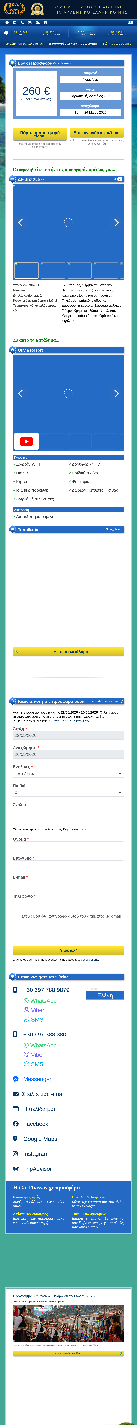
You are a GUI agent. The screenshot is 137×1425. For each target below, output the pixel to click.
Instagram (31, 1154)
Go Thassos (19, 33)
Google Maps (35, 1139)
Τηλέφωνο (24, 896)
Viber (34, 1010)
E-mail (20, 877)
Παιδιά (19, 785)
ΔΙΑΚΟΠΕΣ (84, 33)
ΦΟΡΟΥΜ (117, 33)
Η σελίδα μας (35, 1109)
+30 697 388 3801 (41, 1034)
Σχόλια (19, 804)
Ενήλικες (23, 766)
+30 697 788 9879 (41, 990)
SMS (33, 1019)
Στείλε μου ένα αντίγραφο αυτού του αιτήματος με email (71, 916)
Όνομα (21, 839)
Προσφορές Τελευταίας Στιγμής (73, 43)
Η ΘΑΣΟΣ (52, 33)
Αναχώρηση (26, 747)
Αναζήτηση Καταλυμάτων (25, 43)
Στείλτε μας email (39, 1094)
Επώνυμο (23, 858)
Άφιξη (20, 728)
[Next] (116, 222)
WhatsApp (40, 1001)
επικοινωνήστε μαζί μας (71, 720)
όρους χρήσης (89, 959)
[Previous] (21, 222)
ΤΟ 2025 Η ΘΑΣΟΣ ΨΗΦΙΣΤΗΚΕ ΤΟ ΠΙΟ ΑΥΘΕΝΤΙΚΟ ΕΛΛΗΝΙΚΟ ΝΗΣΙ (91, 9)
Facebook (30, 1124)
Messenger (32, 1079)
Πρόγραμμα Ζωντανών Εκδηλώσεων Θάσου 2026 (54, 1296)
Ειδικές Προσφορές (117, 43)
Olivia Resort (30, 350)
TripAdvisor (32, 1169)
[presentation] (44, 933)
